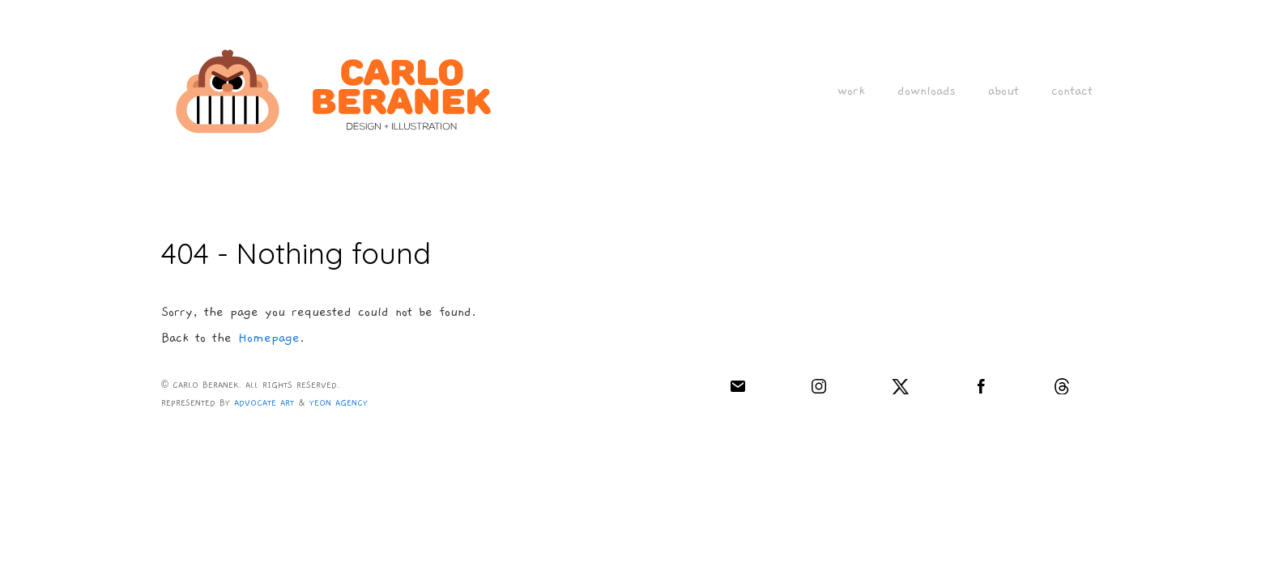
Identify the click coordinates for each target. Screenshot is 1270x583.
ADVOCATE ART (264, 403)
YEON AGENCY (338, 403)
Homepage (269, 337)
